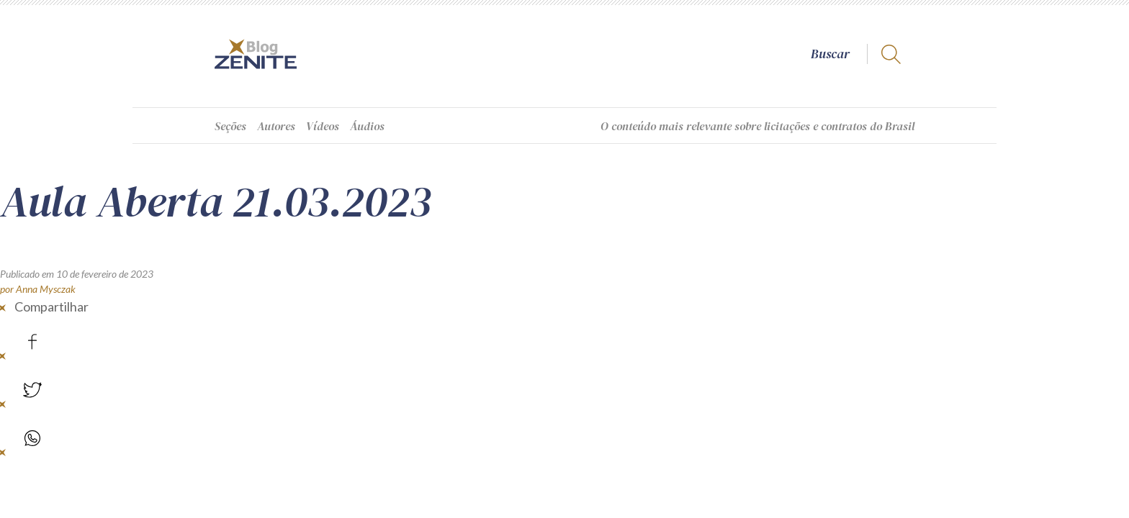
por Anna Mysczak (38, 289)
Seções (230, 126)
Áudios (367, 126)
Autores (276, 126)
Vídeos (322, 126)
